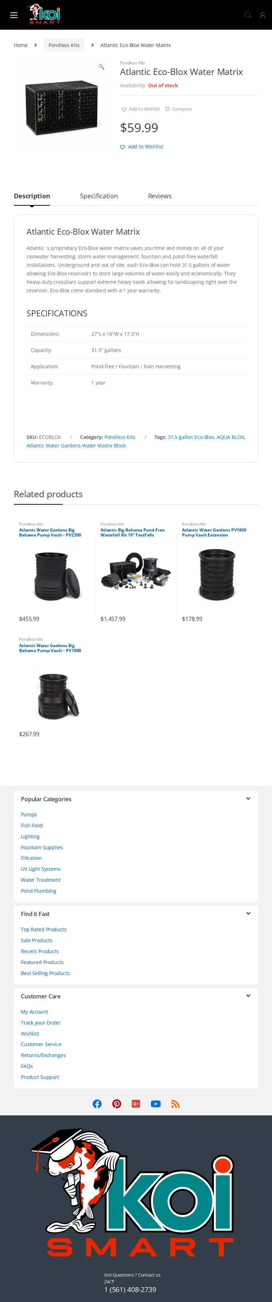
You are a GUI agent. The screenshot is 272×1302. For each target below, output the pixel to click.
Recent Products (40, 951)
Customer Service (41, 1044)
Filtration (31, 858)
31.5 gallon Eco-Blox (191, 437)
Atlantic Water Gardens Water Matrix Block (76, 445)
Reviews (160, 196)
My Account (34, 1011)
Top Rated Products (43, 929)
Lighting (30, 836)
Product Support (40, 1077)
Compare (181, 109)
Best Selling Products (45, 973)
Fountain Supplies (42, 847)
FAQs (27, 1066)
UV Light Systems (41, 869)
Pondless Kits (64, 45)
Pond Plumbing (38, 890)
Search (248, 15)
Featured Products (42, 962)
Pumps (29, 814)
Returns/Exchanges (43, 1055)
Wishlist (30, 1033)
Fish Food (32, 825)
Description (32, 196)
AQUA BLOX (230, 437)
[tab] (32, 199)
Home (20, 45)
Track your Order (41, 1022)
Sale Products (36, 940)
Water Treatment (41, 879)
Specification (99, 196)
